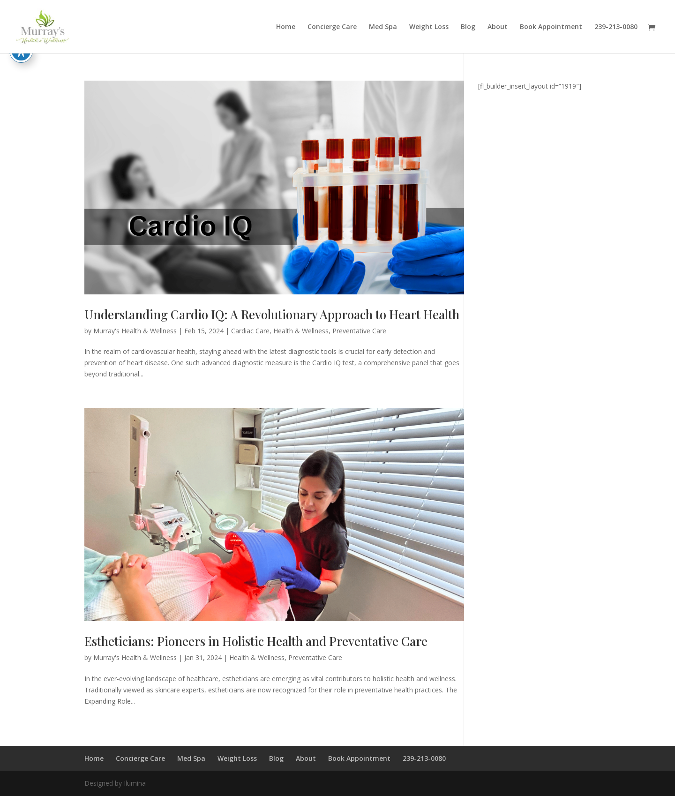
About (498, 27)
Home (285, 27)
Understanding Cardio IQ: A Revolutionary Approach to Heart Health (271, 314)
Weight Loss (429, 27)
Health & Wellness (301, 330)
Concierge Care (332, 27)
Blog (468, 27)
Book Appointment (551, 27)
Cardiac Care (250, 330)
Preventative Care (359, 330)
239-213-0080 (616, 27)
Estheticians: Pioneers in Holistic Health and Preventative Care (256, 641)
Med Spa (383, 27)
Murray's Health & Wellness (135, 330)
